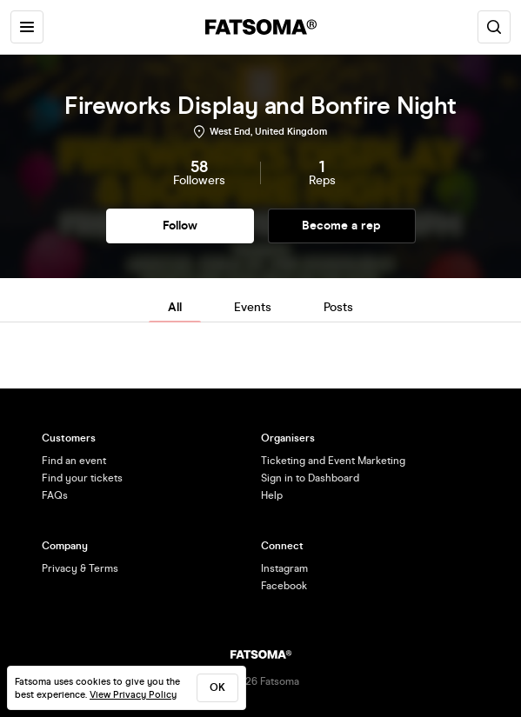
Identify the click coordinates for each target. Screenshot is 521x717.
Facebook (284, 586)
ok (217, 687)
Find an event (74, 461)
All (175, 307)
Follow (180, 225)
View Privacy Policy (133, 694)
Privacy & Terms (80, 568)
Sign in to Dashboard (310, 478)
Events (252, 307)
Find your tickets (82, 478)
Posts (338, 307)
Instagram (284, 568)
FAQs (55, 495)
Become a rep (341, 225)
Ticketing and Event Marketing (333, 461)
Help (272, 495)
